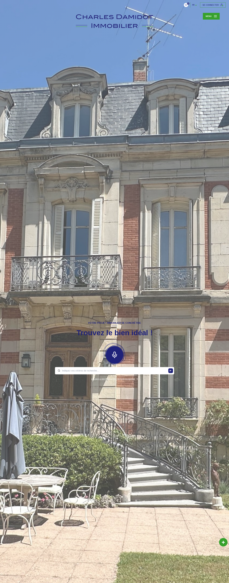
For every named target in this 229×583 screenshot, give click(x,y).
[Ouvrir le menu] (211, 16)
